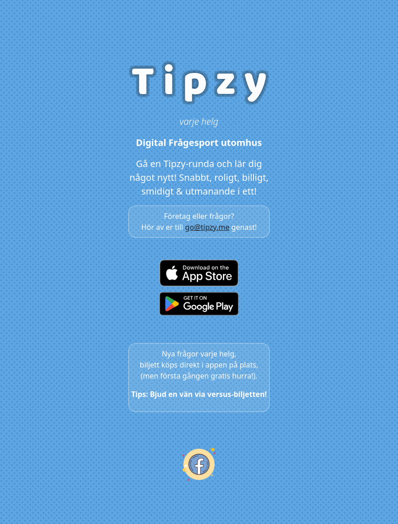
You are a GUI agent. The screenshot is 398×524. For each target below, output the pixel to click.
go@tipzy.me (207, 227)
